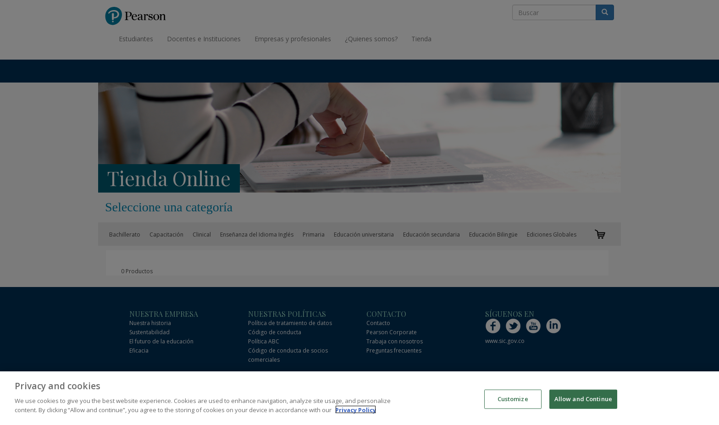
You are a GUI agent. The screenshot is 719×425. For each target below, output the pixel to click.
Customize (513, 401)
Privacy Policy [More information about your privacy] (355, 412)
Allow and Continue (583, 401)
